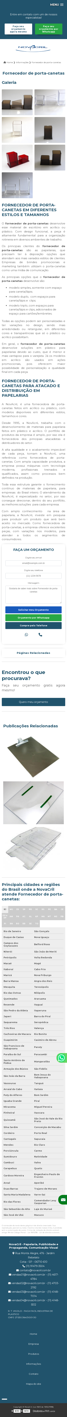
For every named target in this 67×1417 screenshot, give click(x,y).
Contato (33, 1373)
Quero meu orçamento (33, 702)
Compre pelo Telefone (33, 625)
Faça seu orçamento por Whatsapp (48, 29)
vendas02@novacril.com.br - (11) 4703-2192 (33, 1285)
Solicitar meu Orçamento (33, 610)
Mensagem (33, 583)
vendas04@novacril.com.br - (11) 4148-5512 (33, 1302)
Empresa (33, 1343)
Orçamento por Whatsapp (33, 617)
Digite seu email (33, 557)
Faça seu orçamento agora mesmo (18, 29)
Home (33, 1333)
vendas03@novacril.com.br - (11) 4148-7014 (33, 1294)
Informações (33, 1363)
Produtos (33, 1353)
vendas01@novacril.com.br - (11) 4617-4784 (33, 1277)
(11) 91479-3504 (33, 1266)
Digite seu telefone (33, 570)
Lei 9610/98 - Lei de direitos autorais (43, 1232)
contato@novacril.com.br (33, 1270)
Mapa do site (33, 1383)
